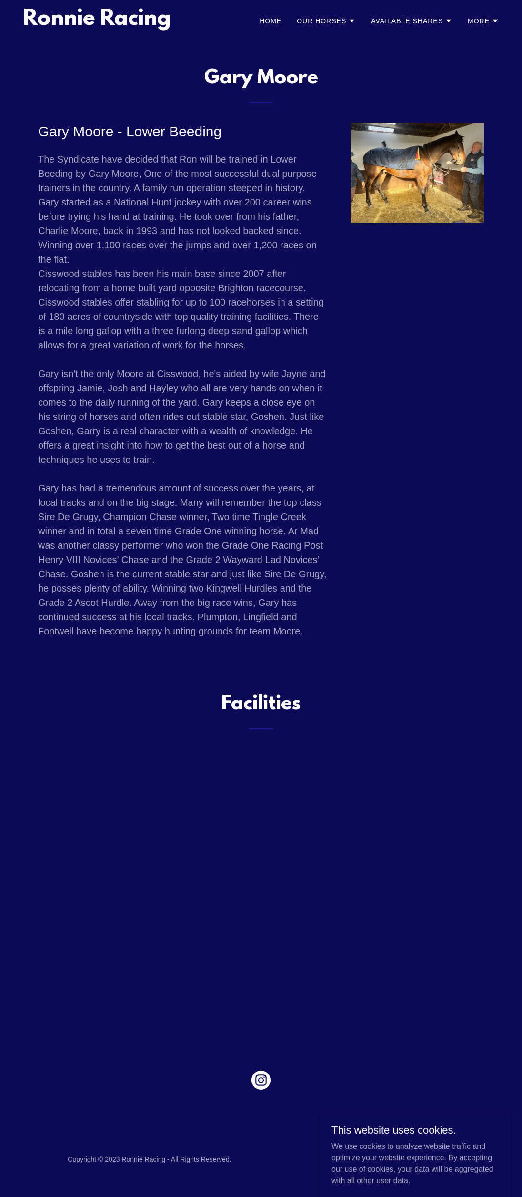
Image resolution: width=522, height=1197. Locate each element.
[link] (97, 22)
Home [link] (270, 21)
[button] (326, 21)
